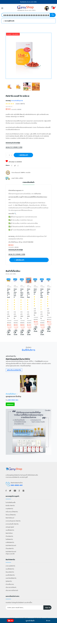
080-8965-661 (13, 400)
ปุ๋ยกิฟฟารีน (9, 581)
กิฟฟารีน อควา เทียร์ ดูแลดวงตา (21, 293)
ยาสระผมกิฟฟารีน (10, 566)
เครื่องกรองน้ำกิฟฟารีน (12, 511)
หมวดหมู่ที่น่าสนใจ (8, 21)
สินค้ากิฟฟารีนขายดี (11, 545)
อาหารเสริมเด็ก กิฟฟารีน (12, 524)
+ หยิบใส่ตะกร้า (23, 155)
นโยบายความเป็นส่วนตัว (12, 590)
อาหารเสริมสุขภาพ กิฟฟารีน (13, 521)
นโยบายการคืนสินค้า (11, 587)
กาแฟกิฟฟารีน (9, 508)
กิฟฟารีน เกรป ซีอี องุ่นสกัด (41, 293)
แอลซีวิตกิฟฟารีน (10, 575)
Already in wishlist (14, 161)
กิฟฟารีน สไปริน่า (35, 291)
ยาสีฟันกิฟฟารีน (10, 542)
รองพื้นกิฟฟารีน (10, 530)
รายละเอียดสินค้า (29, 182)
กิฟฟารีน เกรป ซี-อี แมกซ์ (15, 293)
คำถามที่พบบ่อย (10, 584)
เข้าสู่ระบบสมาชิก (10, 553)
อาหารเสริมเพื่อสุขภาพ (17, 100)
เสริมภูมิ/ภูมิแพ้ (10, 527)
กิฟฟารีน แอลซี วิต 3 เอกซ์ (8, 293)
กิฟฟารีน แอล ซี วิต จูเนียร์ (28, 293)
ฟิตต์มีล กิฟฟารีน (10, 505)
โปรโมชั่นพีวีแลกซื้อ (11, 502)
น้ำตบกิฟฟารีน (9, 536)
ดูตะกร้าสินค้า (30, 621)
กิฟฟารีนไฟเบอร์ (10, 518)
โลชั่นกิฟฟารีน (9, 539)
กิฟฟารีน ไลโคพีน (48, 291)
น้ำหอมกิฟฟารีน (10, 548)
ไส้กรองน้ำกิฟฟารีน (11, 514)
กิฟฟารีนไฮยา (9, 533)
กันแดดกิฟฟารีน (10, 572)
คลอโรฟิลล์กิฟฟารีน (11, 578)
